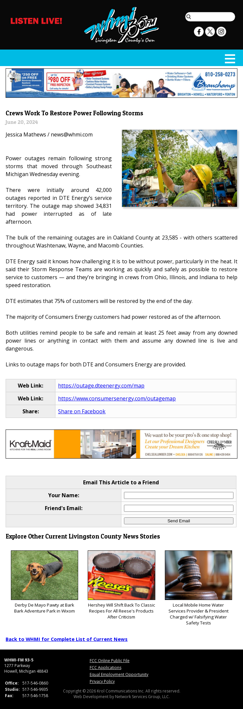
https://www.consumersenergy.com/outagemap (117, 398)
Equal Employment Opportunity (119, 674)
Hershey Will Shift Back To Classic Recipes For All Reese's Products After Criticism (121, 585)
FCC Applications (105, 667)
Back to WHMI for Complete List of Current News (67, 639)
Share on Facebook (82, 411)
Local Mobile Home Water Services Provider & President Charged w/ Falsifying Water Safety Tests (198, 588)
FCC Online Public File (110, 660)
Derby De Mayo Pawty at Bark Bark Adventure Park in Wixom (44, 582)
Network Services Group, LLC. (142, 696)
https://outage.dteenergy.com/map (101, 385)
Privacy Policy (102, 681)
